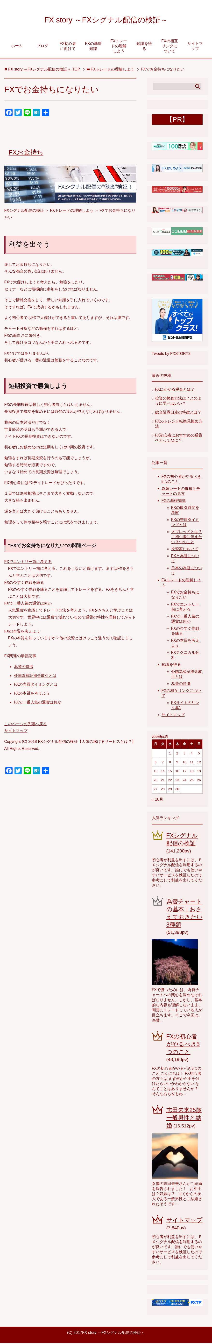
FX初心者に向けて (68, 47)
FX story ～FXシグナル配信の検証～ (106, 20)
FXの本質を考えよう (22, 632)
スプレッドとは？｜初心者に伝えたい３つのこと (186, 538)
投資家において (184, 550)
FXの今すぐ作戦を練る (24, 584)
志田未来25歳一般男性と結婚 (184, 1119)
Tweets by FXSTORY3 (171, 355)
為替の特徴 (23, 668)
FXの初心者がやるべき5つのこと (183, 1045)
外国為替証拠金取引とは (35, 677)
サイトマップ (195, 47)
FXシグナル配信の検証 (24, 212)
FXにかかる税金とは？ (175, 390)
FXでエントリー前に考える (28, 563)
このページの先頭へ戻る (25, 725)
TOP (44, 70)
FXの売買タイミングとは (35, 685)
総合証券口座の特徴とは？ (178, 413)
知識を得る (144, 47)
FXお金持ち (27, 153)
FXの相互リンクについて (169, 47)
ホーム (17, 47)
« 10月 (157, 800)
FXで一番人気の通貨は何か (28, 604)
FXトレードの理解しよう (118, 47)
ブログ (42, 47)
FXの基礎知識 (93, 47)
